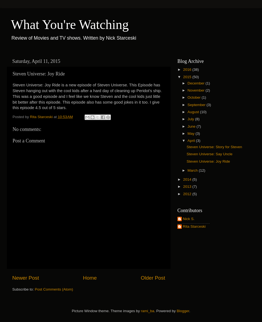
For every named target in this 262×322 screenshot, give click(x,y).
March (193, 170)
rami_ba (147, 311)
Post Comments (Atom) (54, 289)
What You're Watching (70, 24)
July (191, 119)
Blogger (183, 311)
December (196, 83)
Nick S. (189, 219)
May (191, 133)
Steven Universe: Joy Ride (208, 161)
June (191, 126)
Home (90, 278)
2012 (187, 194)
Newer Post (25, 278)
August (193, 112)
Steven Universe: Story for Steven (214, 147)
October (194, 97)
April (191, 141)
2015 (187, 77)
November (196, 90)
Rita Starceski (194, 226)
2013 (187, 187)
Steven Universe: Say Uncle (210, 154)
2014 (187, 179)
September (197, 105)
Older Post (153, 278)
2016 (187, 70)
